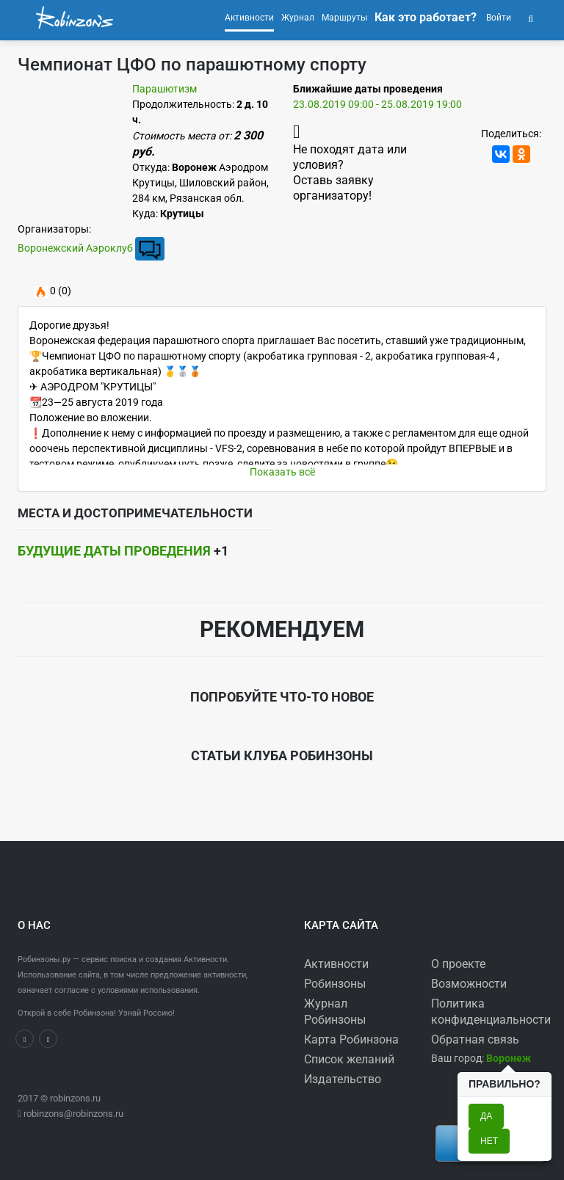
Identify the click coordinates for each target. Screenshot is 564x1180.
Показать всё (282, 472)
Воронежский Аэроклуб (75, 248)
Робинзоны (335, 984)
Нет (489, 1141)
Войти (497, 17)
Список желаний (349, 1059)
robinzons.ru (75, 1098)
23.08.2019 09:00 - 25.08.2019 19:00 (377, 104)
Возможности (469, 984)
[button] (530, 17)
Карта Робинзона (351, 1039)
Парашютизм (164, 89)
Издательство (342, 1079)
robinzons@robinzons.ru (73, 1113)
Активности (336, 964)
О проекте (458, 964)
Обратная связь (475, 1039)
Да (486, 1116)
